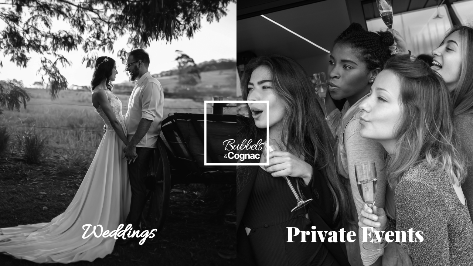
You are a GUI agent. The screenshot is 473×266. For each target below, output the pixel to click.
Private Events (355, 233)
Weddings (118, 233)
